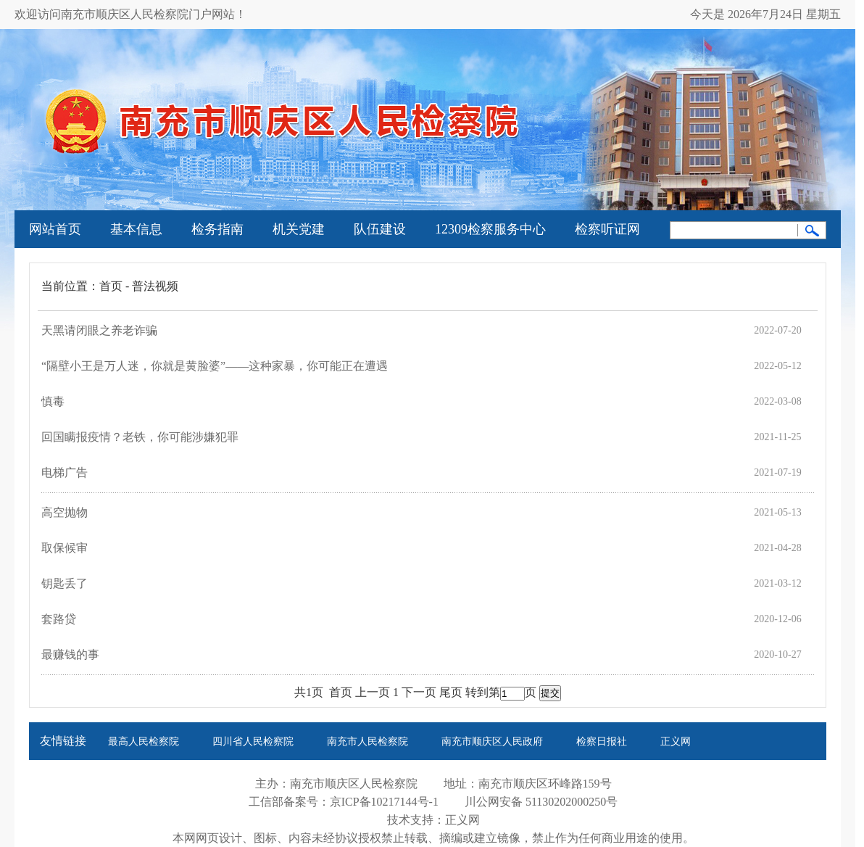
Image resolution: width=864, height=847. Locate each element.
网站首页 (55, 229)
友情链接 (63, 741)
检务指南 (217, 229)
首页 (110, 286)
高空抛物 (64, 512)
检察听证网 (607, 229)
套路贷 (58, 619)
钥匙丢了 (64, 583)
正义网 (675, 741)
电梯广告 (64, 472)
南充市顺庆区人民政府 (492, 741)
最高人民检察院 (143, 741)
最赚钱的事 (70, 654)
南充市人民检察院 (367, 741)
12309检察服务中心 (490, 229)
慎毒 (53, 401)
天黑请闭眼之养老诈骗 (99, 330)
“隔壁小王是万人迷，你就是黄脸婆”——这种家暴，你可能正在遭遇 (214, 366)
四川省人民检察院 (253, 741)
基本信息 (136, 229)
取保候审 (64, 548)
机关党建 (299, 229)
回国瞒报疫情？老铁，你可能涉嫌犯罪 (139, 437)
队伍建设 (380, 229)
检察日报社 (601, 741)
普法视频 (155, 286)
